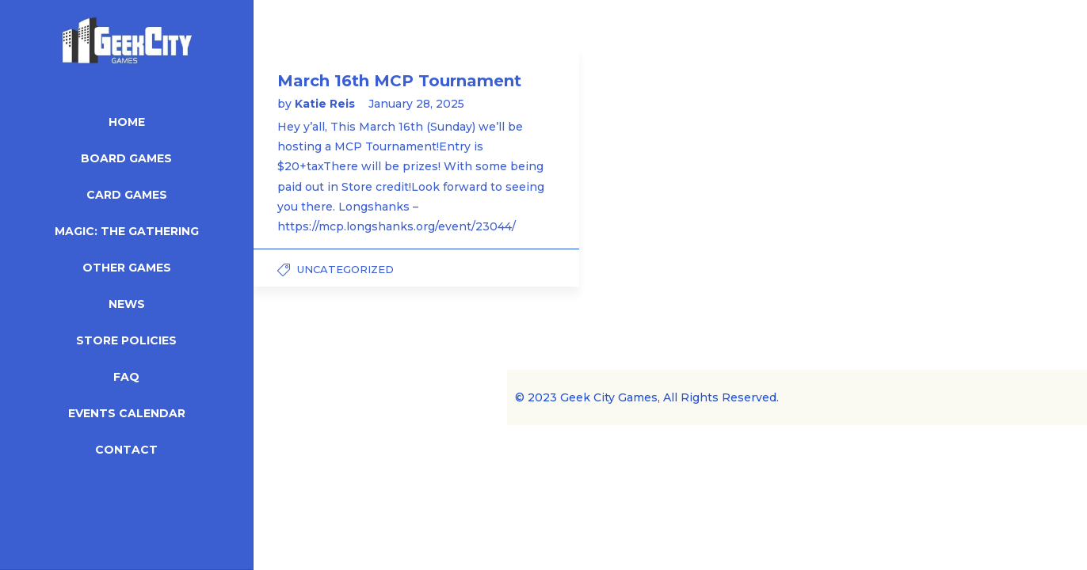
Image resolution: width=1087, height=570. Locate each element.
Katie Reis (326, 104)
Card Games (126, 195)
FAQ (126, 377)
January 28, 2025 (416, 104)
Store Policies (126, 340)
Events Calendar (126, 413)
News (127, 304)
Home (127, 122)
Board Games (126, 158)
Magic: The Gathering (127, 231)
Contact (126, 450)
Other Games (126, 267)
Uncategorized (345, 269)
